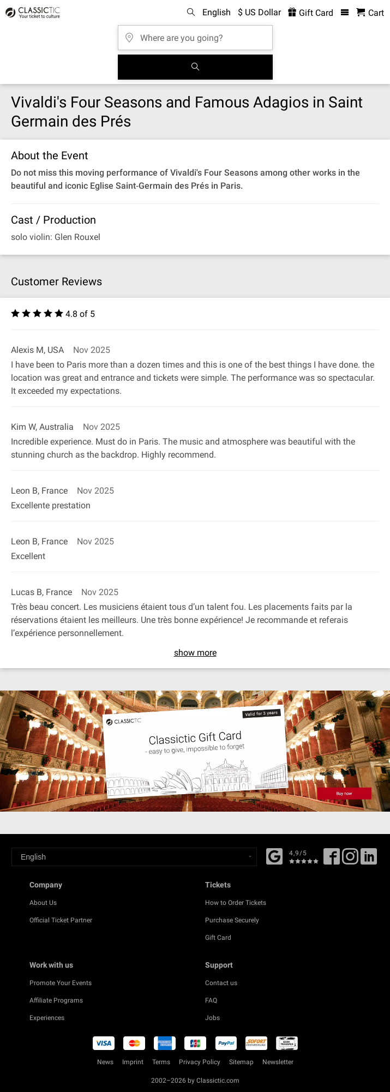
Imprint (132, 1062)
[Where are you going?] (195, 34)
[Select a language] (134, 857)
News (105, 1062)
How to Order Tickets (235, 903)
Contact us (221, 983)
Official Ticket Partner (60, 920)
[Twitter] (350, 860)
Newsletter (277, 1062)
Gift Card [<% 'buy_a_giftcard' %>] (310, 13)
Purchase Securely (232, 920)
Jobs (212, 1018)
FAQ (211, 1000)
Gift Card (218, 937)
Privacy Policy (199, 1062)
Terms (161, 1062)
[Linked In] (369, 860)
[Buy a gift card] (195, 751)
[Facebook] (274, 855)
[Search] (195, 67)
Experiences (46, 1018)
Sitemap (241, 1062)
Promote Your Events (60, 983)
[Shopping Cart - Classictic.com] (370, 13)
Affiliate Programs (56, 1000)
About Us (43, 903)
